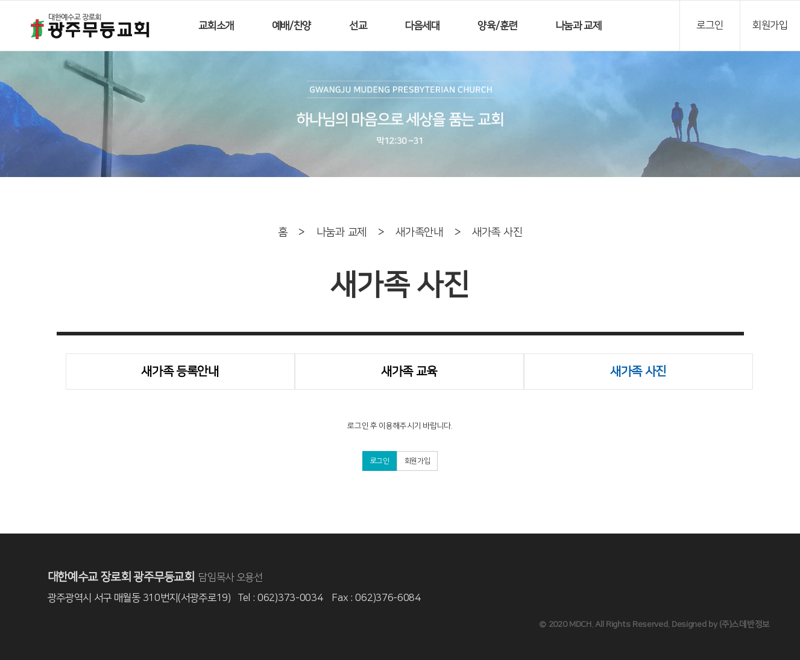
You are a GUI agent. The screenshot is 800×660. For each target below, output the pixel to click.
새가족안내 (419, 232)
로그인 (379, 461)
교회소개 (216, 25)
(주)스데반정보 (744, 624)
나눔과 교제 (578, 25)
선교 (358, 25)
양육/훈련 (497, 25)
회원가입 (417, 461)
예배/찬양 (292, 25)
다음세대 (422, 25)
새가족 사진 (497, 232)
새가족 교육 (409, 371)
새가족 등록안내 (180, 371)
